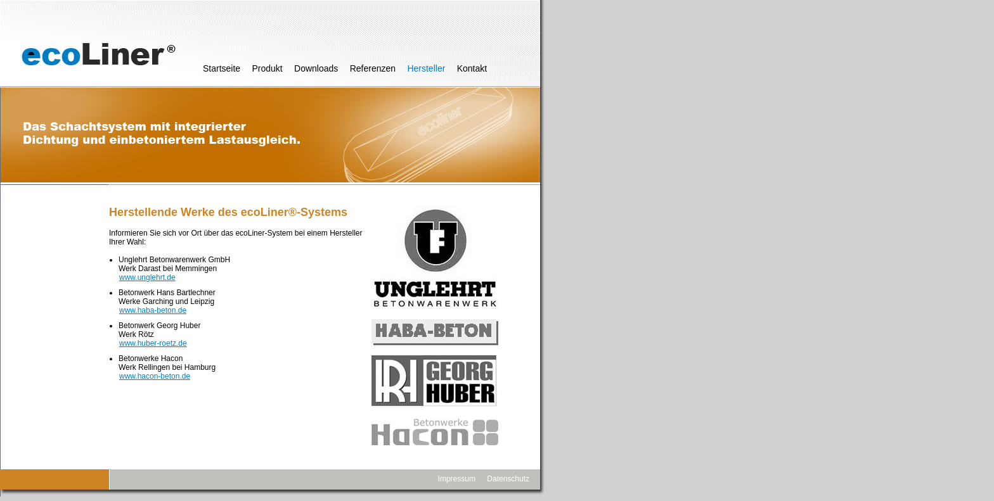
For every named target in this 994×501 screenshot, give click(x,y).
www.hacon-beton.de (154, 376)
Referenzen (373, 68)
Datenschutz (508, 478)
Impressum (456, 478)
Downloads (316, 68)
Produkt (267, 68)
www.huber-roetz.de (153, 343)
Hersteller (426, 68)
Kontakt (472, 68)
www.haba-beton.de (152, 310)
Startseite (221, 68)
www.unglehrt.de (147, 277)
